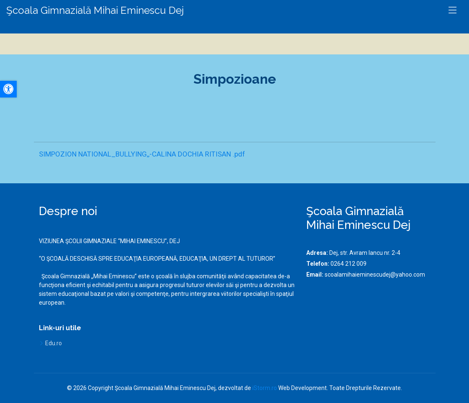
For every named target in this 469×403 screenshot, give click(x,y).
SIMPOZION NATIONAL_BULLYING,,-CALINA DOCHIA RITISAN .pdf (142, 154)
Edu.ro (53, 343)
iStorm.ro (264, 388)
